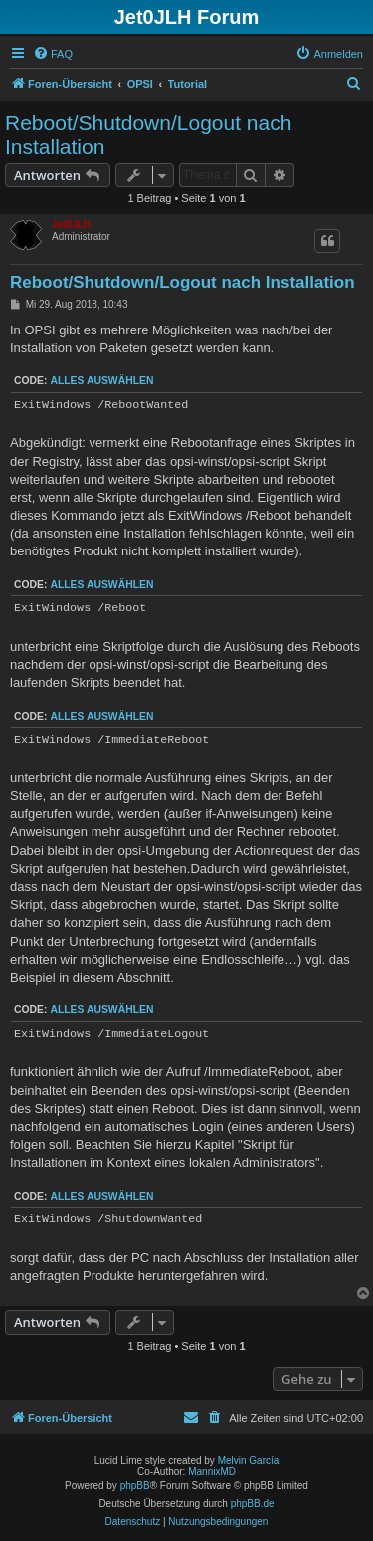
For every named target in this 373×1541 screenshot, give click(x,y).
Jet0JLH (71, 224)
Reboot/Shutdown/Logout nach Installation (148, 134)
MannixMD (212, 1471)
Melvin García (249, 1460)
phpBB (135, 1485)
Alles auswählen (101, 380)
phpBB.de (253, 1503)
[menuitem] (53, 54)
